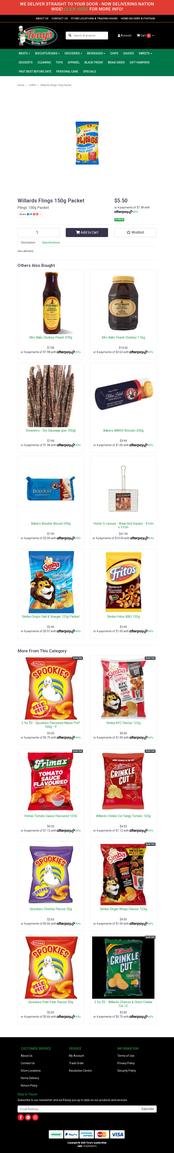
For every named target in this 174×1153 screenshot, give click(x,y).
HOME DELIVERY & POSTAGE (138, 18)
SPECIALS (89, 71)
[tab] (28, 243)
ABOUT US (42, 18)
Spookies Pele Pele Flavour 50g (50, 1002)
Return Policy (29, 1085)
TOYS (59, 62)
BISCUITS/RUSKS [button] (46, 53)
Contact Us (28, 1063)
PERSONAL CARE (67, 71)
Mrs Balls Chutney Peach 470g (50, 337)
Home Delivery (30, 1078)
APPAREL (74, 62)
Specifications (51, 242)
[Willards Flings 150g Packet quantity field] (39, 232)
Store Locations (31, 1070)
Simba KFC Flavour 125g (123, 723)
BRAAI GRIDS (116, 62)
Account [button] (124, 35)
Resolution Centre (80, 1070)
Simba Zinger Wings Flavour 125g (123, 909)
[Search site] (70, 35)
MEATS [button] (23, 53)
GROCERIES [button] (72, 53)
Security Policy (126, 1070)
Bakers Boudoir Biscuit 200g (51, 523)
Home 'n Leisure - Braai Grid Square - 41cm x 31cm (123, 525)
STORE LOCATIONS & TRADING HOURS (94, 18)
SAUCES (128, 53)
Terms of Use (125, 1055)
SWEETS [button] (144, 53)
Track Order (76, 1063)
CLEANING (44, 62)
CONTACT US (60, 18)
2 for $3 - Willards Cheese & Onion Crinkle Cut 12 (123, 1004)
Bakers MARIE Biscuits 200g (123, 430)
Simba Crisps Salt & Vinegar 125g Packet (50, 616)
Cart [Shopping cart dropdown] (144, 35)
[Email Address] (78, 1109)
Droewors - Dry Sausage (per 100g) (51, 430)
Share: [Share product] (29, 214)
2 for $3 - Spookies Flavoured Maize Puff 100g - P (51, 725)
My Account (76, 1055)
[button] (135, 232)
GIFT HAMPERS (140, 62)
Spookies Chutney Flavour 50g (51, 909)
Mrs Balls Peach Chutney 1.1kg (123, 337)
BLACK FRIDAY (93, 62)
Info (135, 211)
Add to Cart (87, 232)
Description (28, 242)
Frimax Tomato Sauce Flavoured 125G (50, 816)
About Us (26, 1055)
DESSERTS (26, 62)
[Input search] (91, 35)
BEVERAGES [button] (95, 53)
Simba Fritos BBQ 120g (123, 616)
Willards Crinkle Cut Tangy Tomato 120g (123, 816)
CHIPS (114, 53)
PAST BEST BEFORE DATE (35, 71)
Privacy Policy (126, 1063)
